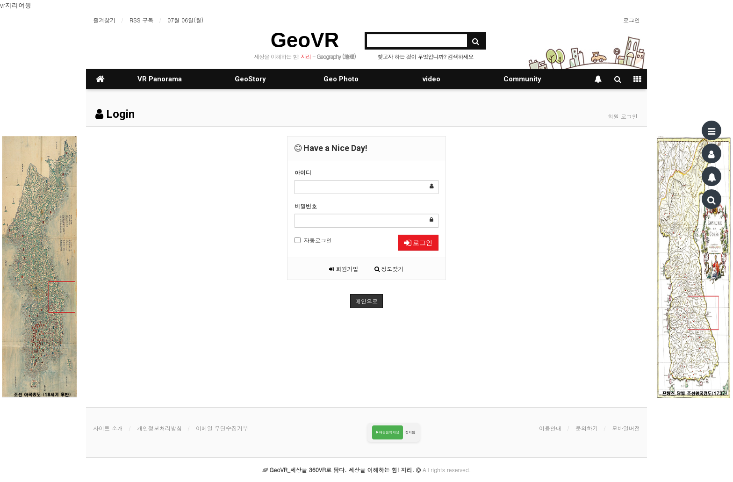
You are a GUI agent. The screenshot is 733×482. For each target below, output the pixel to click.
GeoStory (250, 79)
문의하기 (586, 428)
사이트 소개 (108, 428)
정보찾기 (389, 269)
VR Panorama (159, 79)
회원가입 (343, 269)
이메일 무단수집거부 (222, 428)
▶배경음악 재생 (388, 432)
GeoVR (305, 40)
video (431, 79)
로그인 (631, 20)
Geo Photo (341, 79)
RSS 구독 (141, 20)
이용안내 (550, 428)
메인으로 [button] (366, 301)
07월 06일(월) (185, 20)
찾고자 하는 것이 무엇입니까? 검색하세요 (425, 56)
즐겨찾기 (104, 20)
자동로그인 (313, 240)
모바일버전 (626, 428)
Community (522, 79)
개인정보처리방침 (159, 428)
